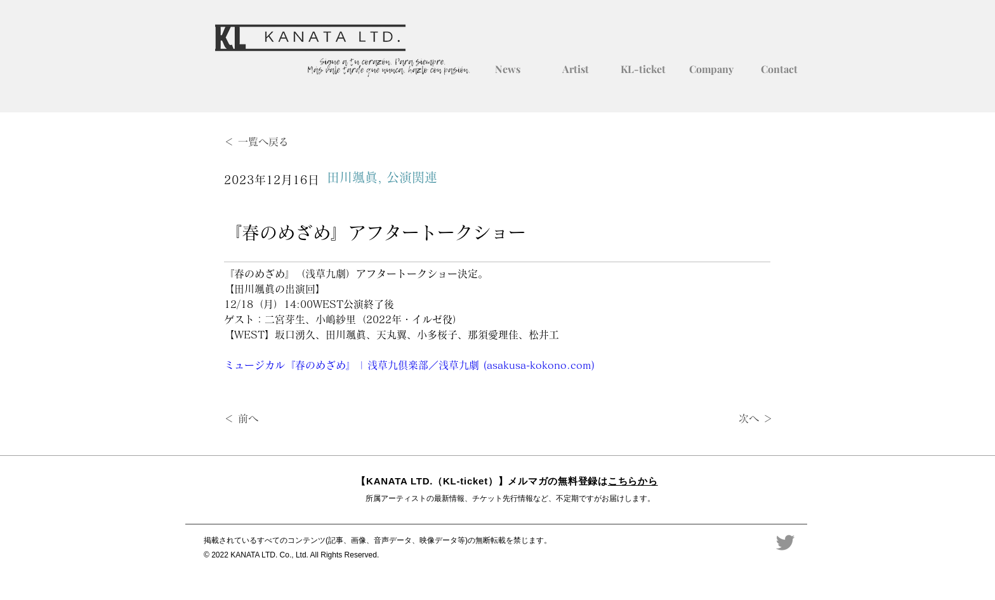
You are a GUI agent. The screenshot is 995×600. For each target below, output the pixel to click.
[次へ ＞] (741, 419)
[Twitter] (785, 542)
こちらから (633, 481)
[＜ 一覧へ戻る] (266, 142)
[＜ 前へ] (266, 419)
